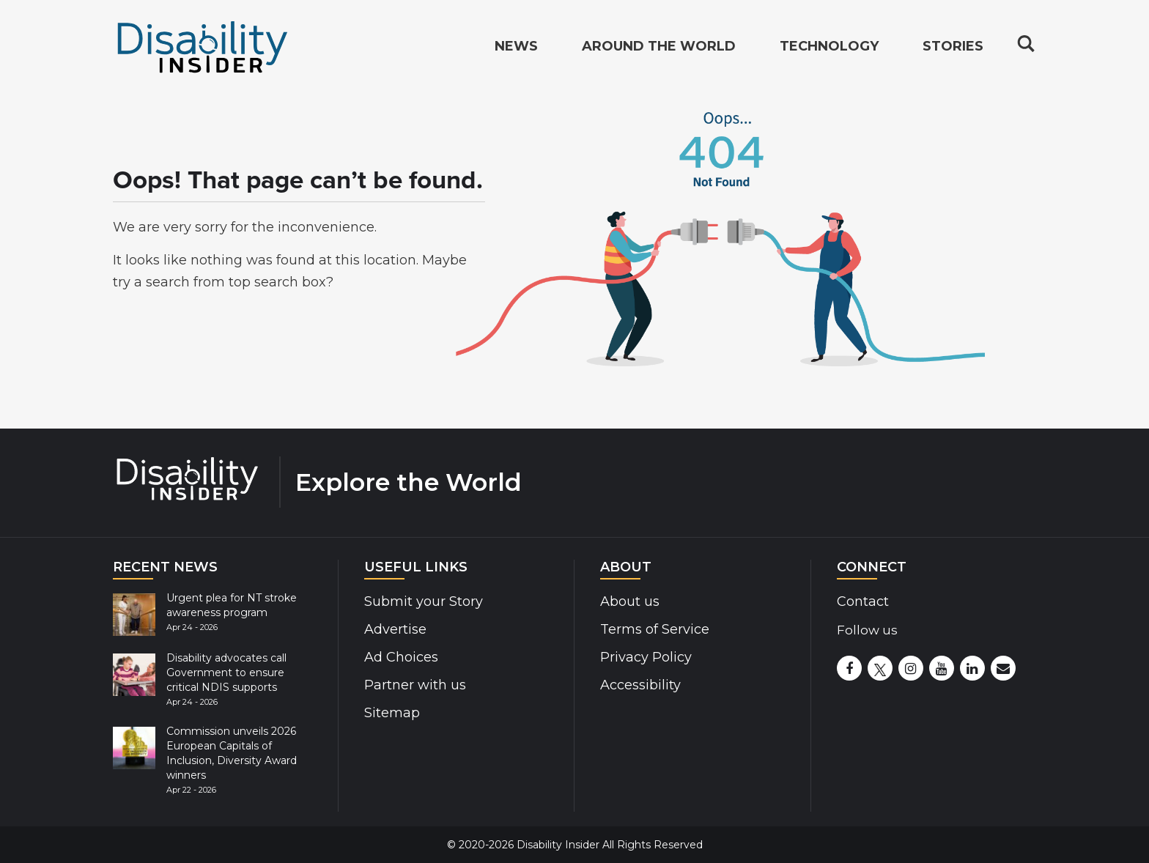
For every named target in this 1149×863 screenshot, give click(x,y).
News (516, 48)
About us (630, 601)
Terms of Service (654, 629)
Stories (953, 48)
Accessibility (640, 685)
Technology (829, 48)
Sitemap (392, 713)
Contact (863, 601)
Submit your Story (423, 601)
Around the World (659, 48)
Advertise (395, 629)
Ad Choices (401, 657)
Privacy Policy (646, 657)
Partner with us (415, 685)
